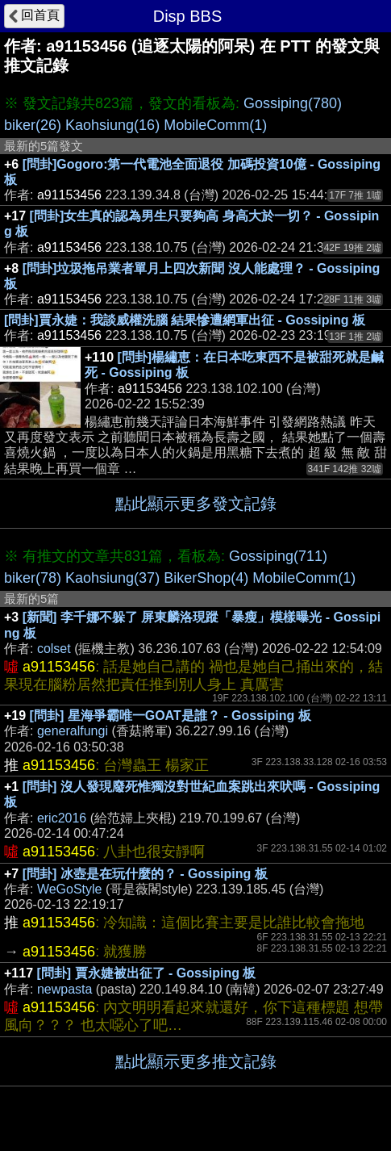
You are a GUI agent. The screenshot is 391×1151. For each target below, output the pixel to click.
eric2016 (61, 818)
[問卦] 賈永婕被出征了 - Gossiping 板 (146, 973)
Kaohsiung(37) (112, 578)
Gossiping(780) (292, 103)
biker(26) (32, 125)
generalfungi (72, 731)
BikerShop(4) (206, 578)
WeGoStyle (69, 889)
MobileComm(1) (215, 125)
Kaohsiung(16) (112, 125)
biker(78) (32, 578)
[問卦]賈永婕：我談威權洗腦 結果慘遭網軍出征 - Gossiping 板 (184, 320)
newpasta (65, 989)
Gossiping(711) (278, 556)
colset (54, 648)
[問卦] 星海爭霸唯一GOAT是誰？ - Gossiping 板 (170, 715)
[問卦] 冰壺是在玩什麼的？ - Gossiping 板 (145, 874)
